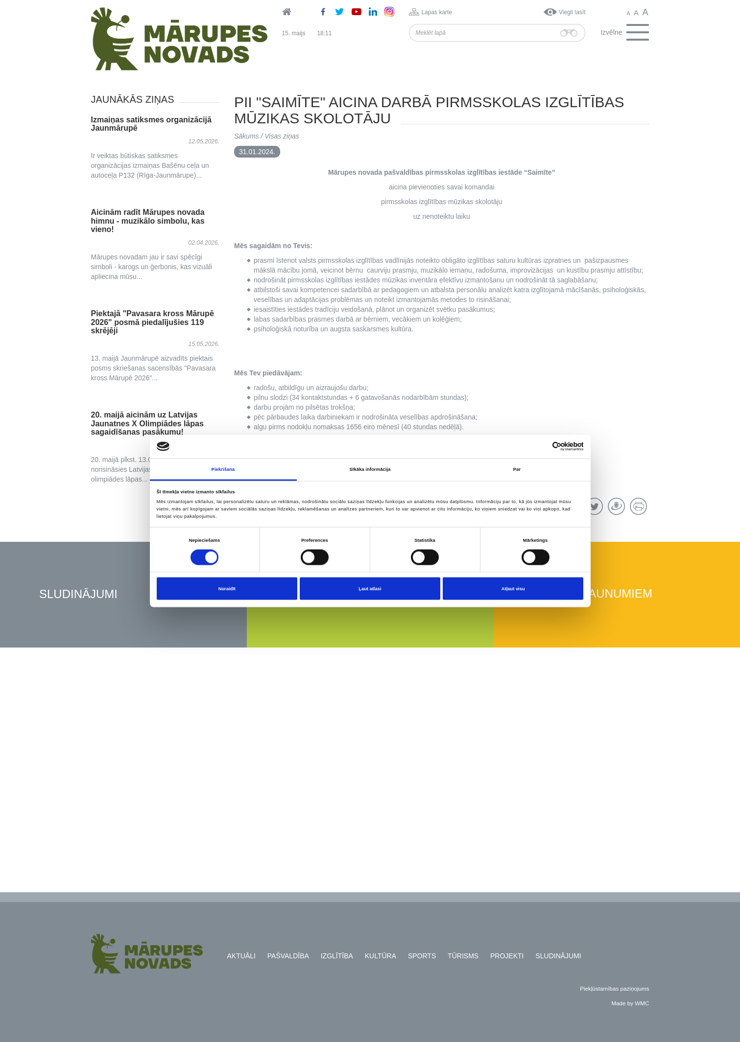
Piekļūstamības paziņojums (614, 988)
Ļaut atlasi (369, 588)
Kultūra (380, 956)
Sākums (246, 136)
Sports (422, 956)
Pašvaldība (288, 956)
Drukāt (638, 506)
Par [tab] (517, 468)
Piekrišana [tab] (223, 468)
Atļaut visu (513, 588)
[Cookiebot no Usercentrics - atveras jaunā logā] (540, 446)
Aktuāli (241, 956)
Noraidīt (227, 588)
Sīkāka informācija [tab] (370, 468)
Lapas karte (436, 12)
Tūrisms (463, 956)
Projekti (507, 956)
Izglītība (337, 956)
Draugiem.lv (616, 506)
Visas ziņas (281, 136)
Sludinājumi (78, 594)
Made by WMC (630, 1003)
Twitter (594, 506)
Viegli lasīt (572, 12)
